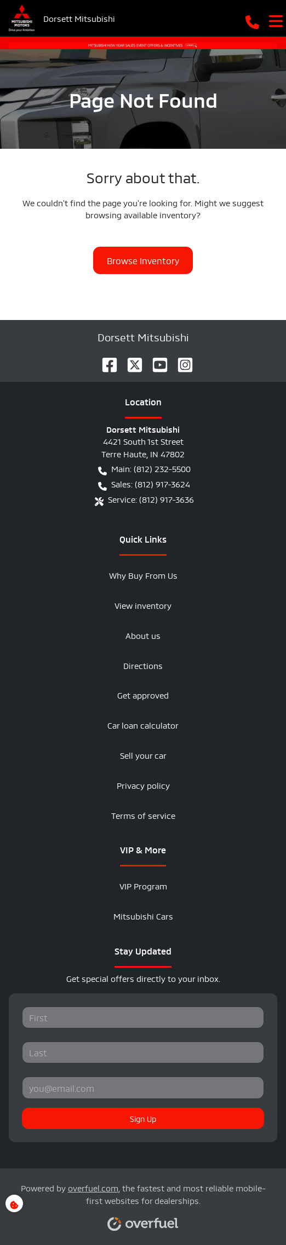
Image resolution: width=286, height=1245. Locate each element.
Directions (143, 665)
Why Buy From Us (143, 574)
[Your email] (143, 1087)
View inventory (143, 604)
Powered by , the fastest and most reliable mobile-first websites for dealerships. (143, 1202)
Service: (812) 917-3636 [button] (144, 499)
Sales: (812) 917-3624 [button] (144, 484)
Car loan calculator (143, 724)
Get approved (143, 694)
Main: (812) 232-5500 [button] (144, 468)
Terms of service (143, 815)
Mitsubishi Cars (143, 915)
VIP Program (143, 885)
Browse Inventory (143, 260)
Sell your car (143, 754)
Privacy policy (143, 784)
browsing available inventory (140, 214)
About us (143, 635)
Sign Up (143, 1118)
